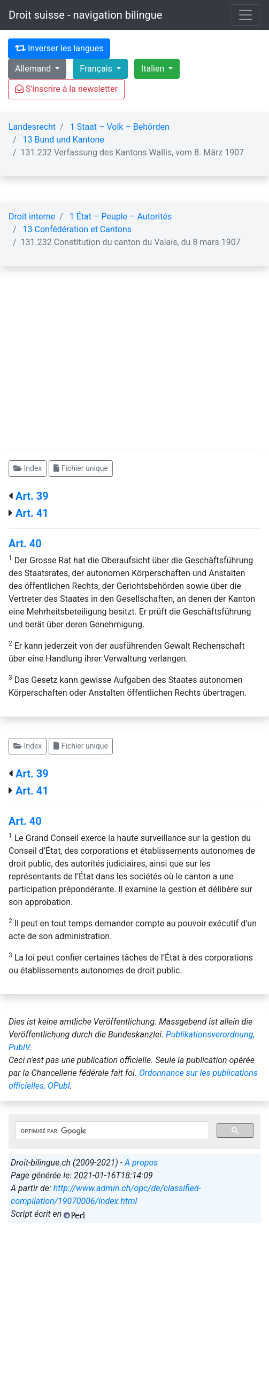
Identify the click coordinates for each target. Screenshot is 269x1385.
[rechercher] (111, 1130)
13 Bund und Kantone (63, 140)
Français (97, 69)
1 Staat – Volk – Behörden (120, 127)
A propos (141, 1163)
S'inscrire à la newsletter (66, 89)
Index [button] (27, 468)
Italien (153, 69)
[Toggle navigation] (245, 15)
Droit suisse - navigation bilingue (85, 15)
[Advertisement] (134, 371)
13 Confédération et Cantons (77, 229)
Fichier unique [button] (80, 468)
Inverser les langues (59, 48)
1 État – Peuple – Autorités (121, 216)
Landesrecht (32, 127)
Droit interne (32, 216)
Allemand (34, 69)
